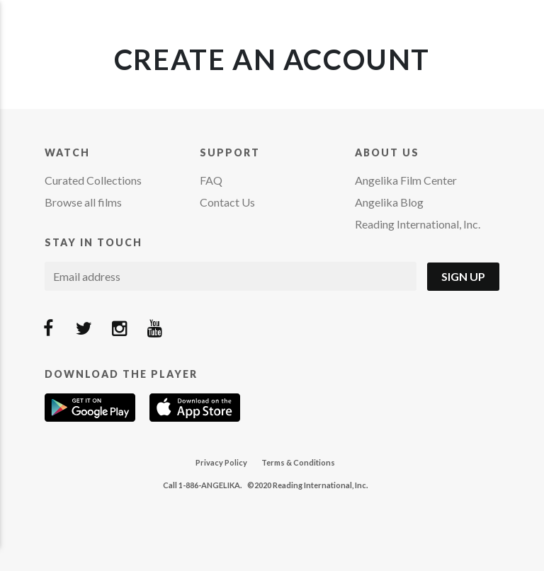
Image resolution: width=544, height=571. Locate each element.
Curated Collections (93, 180)
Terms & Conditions (298, 462)
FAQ (211, 180)
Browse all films (83, 202)
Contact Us (227, 202)
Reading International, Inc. (417, 224)
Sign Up (463, 276)
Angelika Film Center (406, 180)
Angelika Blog (389, 202)
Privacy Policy (221, 462)
